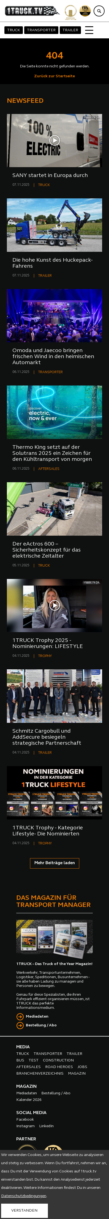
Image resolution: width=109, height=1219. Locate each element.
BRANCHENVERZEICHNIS (40, 1074)
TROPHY (45, 656)
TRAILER (70, 30)
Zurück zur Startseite (54, 76)
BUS (20, 1060)
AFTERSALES (48, 469)
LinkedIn (46, 1126)
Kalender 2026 (29, 1100)
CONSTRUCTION (58, 1060)
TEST (34, 1060)
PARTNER (26, 1139)
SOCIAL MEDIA (31, 1113)
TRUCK (13, 30)
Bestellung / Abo (41, 1025)
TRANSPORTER (41, 30)
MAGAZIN (77, 1074)
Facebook (25, 1120)
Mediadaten (37, 1017)
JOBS (82, 1067)
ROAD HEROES (59, 1067)
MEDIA (23, 1047)
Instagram (25, 1126)
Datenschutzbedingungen (23, 1196)
